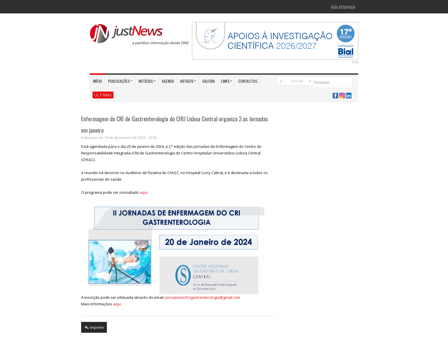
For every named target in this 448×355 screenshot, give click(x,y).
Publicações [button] (120, 81)
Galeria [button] (208, 81)
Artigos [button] (188, 81)
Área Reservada (343, 7)
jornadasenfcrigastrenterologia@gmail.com (202, 297)
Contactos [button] (247, 81)
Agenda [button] (168, 81)
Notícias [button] (147, 81)
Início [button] (97, 81)
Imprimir (94, 327)
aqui (143, 192)
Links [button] (226, 81)
